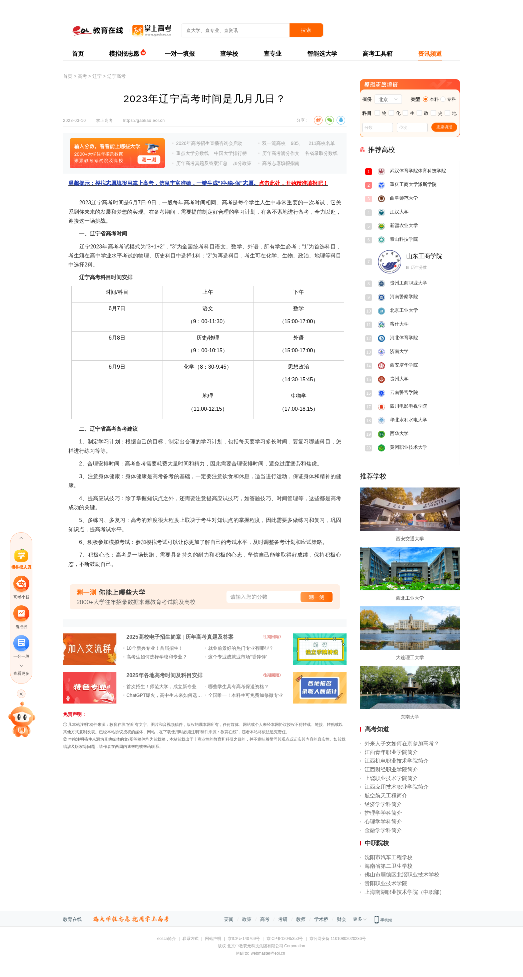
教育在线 (72, 919)
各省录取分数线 (321, 153)
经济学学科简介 (383, 804)
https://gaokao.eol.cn (144, 120)
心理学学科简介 (383, 821)
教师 (301, 919)
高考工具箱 (378, 53)
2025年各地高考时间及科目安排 (164, 675)
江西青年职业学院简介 (391, 752)
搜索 (306, 30)
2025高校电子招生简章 (153, 637)
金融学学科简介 (383, 830)
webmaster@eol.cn (268, 953)
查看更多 (21, 673)
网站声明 (213, 938)
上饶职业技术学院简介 (391, 778)
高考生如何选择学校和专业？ (156, 656)
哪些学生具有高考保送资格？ (238, 686)
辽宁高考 (116, 76)
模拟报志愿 (124, 53)
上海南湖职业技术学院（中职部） (405, 892)
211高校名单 (322, 143)
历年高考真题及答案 (209, 637)
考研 (283, 919)
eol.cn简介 (166, 938)
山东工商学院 (424, 256)
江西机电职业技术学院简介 (397, 761)
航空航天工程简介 (386, 795)
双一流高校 (274, 143)
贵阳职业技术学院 (386, 883)
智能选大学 (322, 53)
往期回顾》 (273, 636)
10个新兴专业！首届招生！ (154, 648)
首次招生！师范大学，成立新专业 (161, 686)
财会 (341, 919)
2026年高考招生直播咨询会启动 (209, 143)
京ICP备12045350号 (285, 938)
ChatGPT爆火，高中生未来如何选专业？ (168, 695)
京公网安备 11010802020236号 (338, 938)
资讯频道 (430, 53)
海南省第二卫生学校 (389, 866)
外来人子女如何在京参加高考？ (402, 743)
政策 (246, 919)
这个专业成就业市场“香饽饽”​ (237, 656)
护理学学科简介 (383, 813)
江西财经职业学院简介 (391, 769)
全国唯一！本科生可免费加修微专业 (245, 695)
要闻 (228, 919)
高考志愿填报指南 (281, 163)
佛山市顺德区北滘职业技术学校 (402, 874)
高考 (82, 76)
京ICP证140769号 (244, 938)
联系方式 (190, 938)
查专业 (273, 53)
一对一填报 (180, 53)
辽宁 (97, 76)
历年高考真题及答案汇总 (201, 163)
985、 (297, 143)
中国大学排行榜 (230, 153)
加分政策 (242, 163)
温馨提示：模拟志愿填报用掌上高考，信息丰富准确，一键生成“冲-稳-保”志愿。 (198, 183)
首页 (78, 53)
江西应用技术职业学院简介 (397, 787)
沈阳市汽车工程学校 (389, 857)
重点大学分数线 (192, 153)
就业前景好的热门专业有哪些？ (241, 648)
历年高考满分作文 (281, 153)
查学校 (229, 53)
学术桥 (321, 919)
